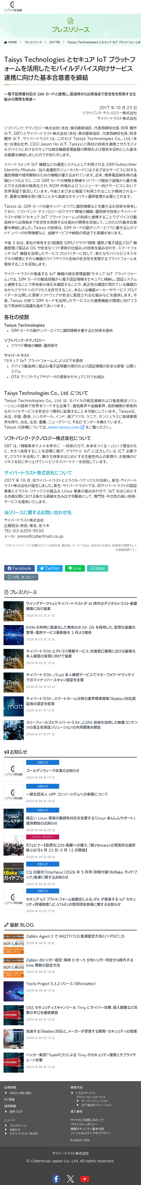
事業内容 (76, 1087)
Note (98, 568)
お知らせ (15, 752)
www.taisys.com (66, 427)
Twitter (49, 568)
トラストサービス (85, 1093)
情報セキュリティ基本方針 (87, 1128)
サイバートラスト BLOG (24, 1133)
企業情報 (10, 1087)
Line (75, 568)
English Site (80, 1139)
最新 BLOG (19, 924)
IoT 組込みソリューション (97, 1105)
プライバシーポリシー (84, 1124)
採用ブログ (16, 1111)
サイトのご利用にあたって (87, 1119)
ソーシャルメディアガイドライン (90, 1133)
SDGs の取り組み (20, 1093)
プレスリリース (20, 592)
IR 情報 (9, 1099)
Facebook (19, 568)
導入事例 (76, 1111)
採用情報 (10, 1105)
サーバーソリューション (95, 1100)
